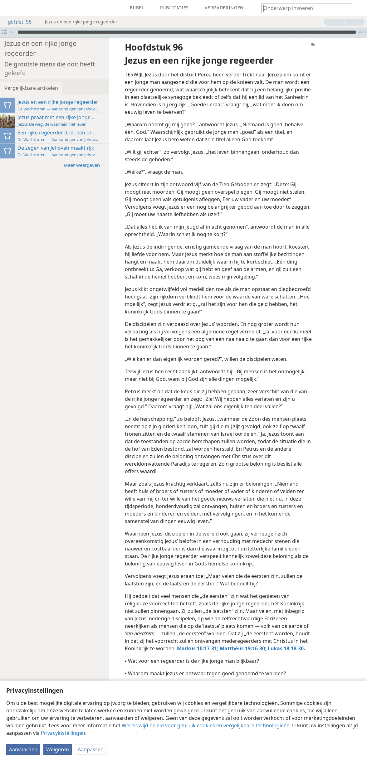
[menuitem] (9, 8)
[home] (9, 8)
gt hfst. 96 (17, 21)
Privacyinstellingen (63, 732)
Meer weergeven (85, 155)
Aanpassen (91, 749)
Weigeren (57, 749)
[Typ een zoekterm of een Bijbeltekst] (304, 7)
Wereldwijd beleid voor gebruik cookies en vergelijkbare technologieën (206, 725)
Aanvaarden (23, 749)
